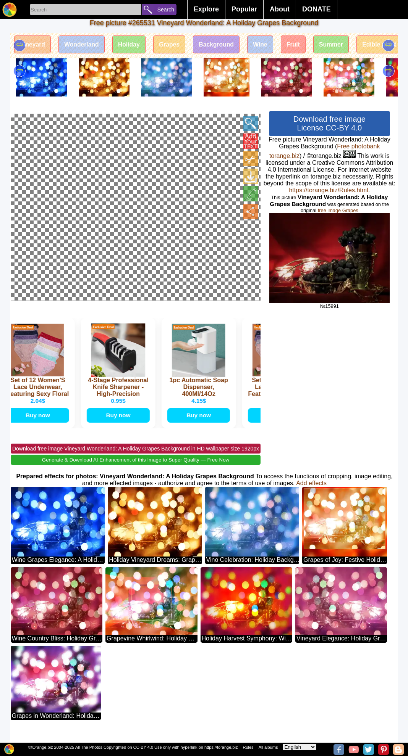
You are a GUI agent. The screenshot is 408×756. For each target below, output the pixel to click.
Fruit (301, 45)
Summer (339, 45)
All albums (268, 747)
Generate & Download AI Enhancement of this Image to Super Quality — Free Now (135, 467)
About (280, 9)
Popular (244, 9)
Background (221, 45)
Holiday (132, 45)
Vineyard (33, 45)
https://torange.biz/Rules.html (328, 190)
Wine (266, 45)
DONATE (316, 9)
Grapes (173, 45)
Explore (206, 9)
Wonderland (83, 45)
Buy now (39, 422)
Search (165, 9)
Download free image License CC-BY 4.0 (329, 123)
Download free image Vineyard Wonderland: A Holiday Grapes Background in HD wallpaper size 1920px (135, 456)
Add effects (311, 490)
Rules (248, 747)
